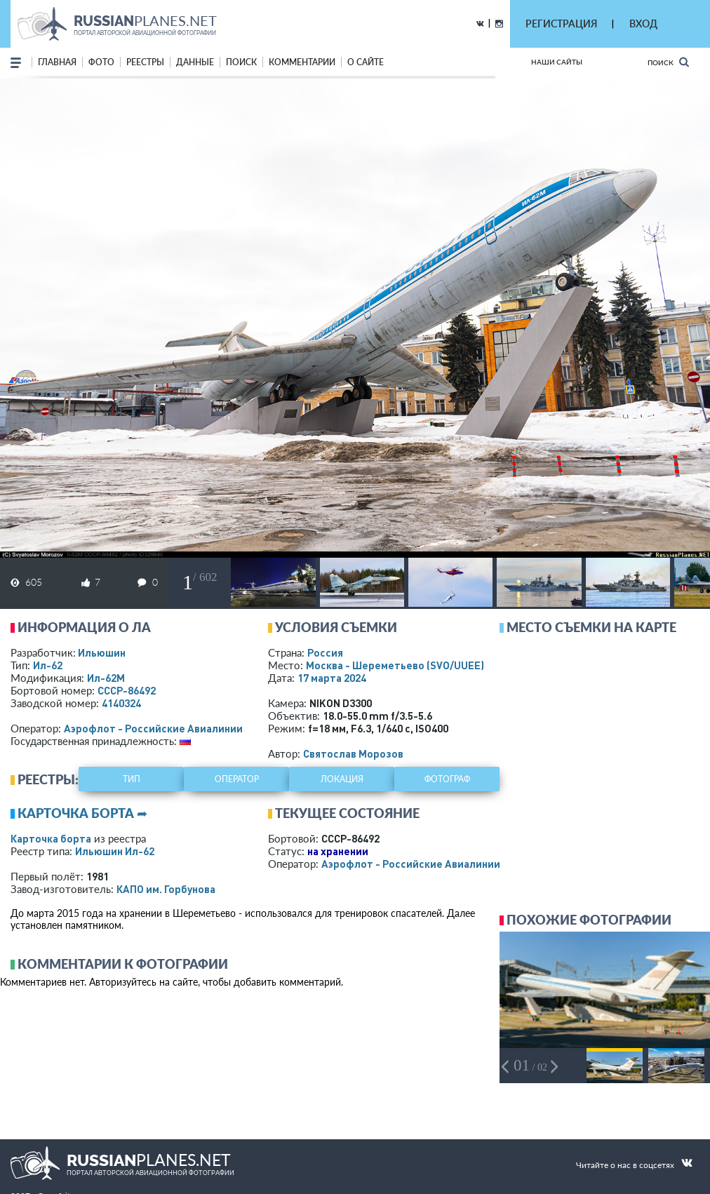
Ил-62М (106, 677)
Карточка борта (51, 838)
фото (101, 62)
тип (131, 779)
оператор (237, 779)
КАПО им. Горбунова (165, 889)
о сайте (365, 62)
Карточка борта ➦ (82, 813)
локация (342, 779)
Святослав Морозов (353, 753)
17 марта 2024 (331, 677)
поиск (241, 62)
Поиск (668, 62)
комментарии (302, 62)
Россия (325, 652)
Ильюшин (102, 652)
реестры (145, 62)
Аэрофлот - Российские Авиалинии (153, 728)
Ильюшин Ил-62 (114, 851)
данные (195, 62)
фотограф (447, 779)
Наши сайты (556, 62)
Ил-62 (47, 665)
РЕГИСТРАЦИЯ (561, 23)
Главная (57, 62)
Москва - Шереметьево (395, 665)
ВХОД (643, 23)
